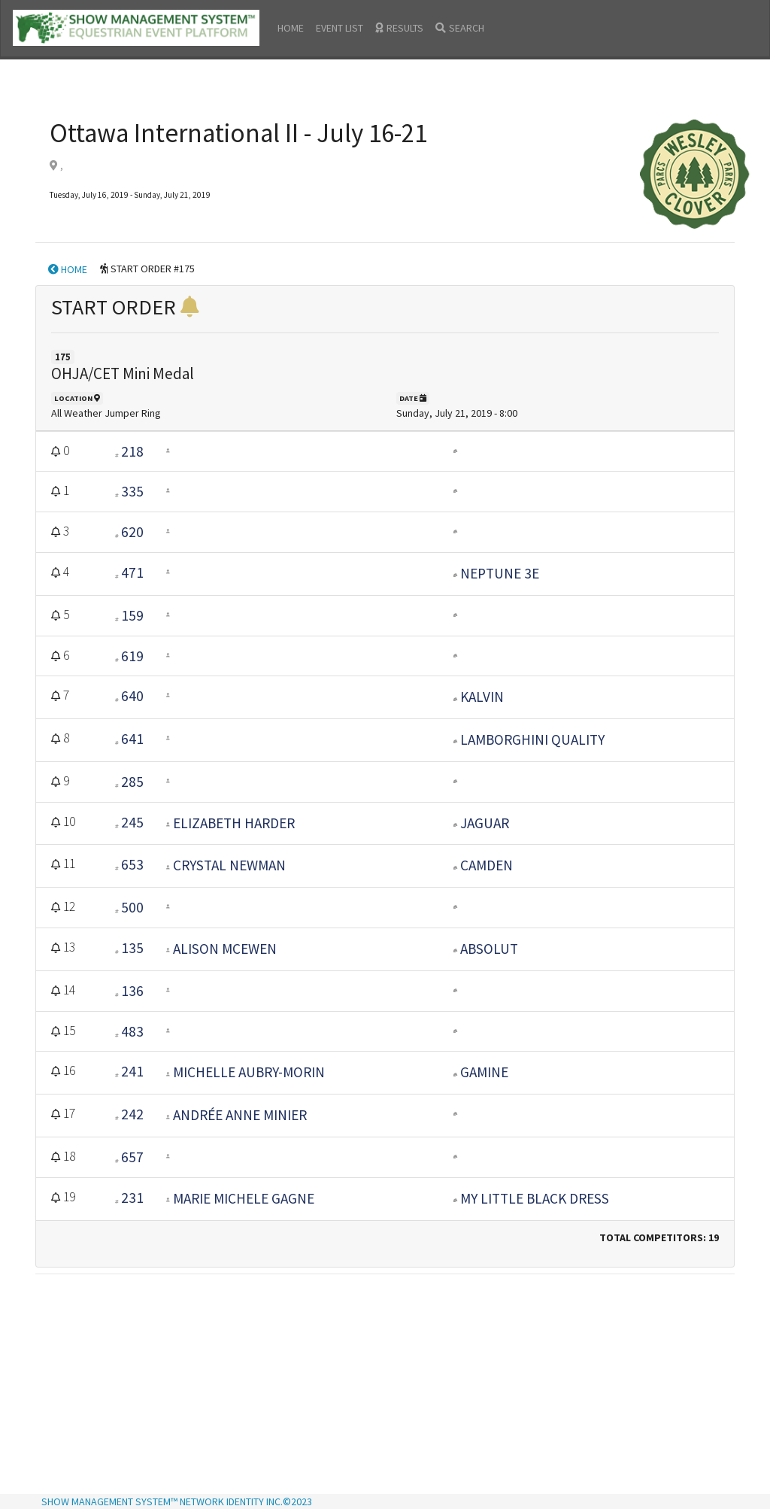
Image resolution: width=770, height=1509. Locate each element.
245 (132, 822)
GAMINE (484, 1072)
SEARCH (459, 28)
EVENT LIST (339, 28)
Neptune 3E (499, 573)
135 (132, 948)
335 (132, 491)
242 (132, 1114)
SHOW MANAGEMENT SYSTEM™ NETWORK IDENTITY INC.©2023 (176, 1501)
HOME (290, 28)
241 (132, 1071)
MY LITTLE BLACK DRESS (534, 1198)
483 (132, 1031)
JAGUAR (484, 823)
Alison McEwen (225, 949)
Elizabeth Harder (234, 823)
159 (132, 615)
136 (132, 991)
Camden (486, 865)
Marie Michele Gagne (243, 1198)
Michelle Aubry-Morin (249, 1072)
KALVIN (482, 697)
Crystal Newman (229, 865)
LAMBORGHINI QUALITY (532, 739)
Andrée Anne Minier (240, 1115)
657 (132, 1157)
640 (132, 696)
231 (132, 1198)
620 (132, 532)
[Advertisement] (385, 1385)
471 (132, 572)
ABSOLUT (489, 949)
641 (132, 739)
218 (132, 451)
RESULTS (399, 28)
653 (132, 864)
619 (132, 656)
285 (132, 782)
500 (132, 907)
